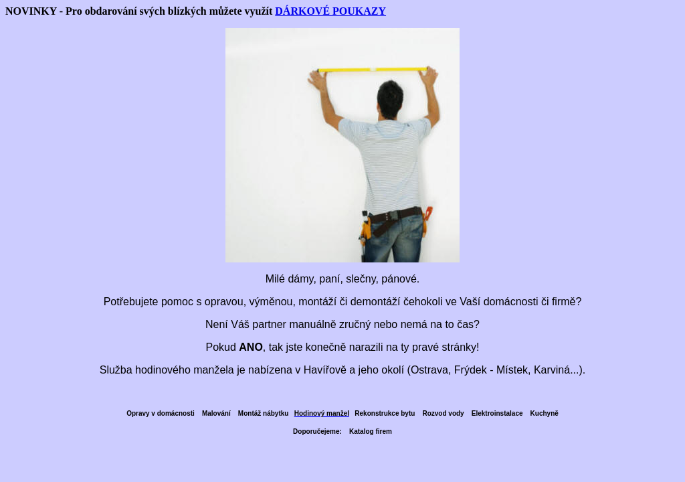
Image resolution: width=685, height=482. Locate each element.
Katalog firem (370, 431)
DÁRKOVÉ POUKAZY (330, 11)
